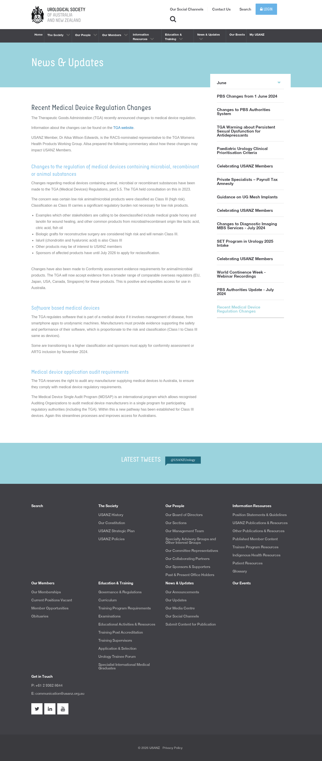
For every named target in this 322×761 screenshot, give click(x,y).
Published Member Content (255, 539)
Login (266, 9)
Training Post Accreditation (120, 632)
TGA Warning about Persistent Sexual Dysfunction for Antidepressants (246, 130)
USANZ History (110, 515)
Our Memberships (46, 592)
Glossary (240, 571)
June (249, 82)
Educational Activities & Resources (126, 624)
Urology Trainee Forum (117, 656)
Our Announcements (182, 592)
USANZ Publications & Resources (260, 523)
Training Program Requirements (124, 608)
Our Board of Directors (184, 515)
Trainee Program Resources (255, 547)
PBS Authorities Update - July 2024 (245, 291)
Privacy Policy (172, 748)
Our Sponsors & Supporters (187, 567)
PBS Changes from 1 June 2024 (247, 96)
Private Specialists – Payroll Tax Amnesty (247, 181)
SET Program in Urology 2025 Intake (245, 243)
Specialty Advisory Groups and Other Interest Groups (190, 541)
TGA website (123, 128)
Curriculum (107, 600)
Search (245, 9)
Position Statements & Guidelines (260, 515)
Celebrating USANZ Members (245, 165)
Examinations (109, 616)
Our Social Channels (186, 9)
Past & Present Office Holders (189, 575)
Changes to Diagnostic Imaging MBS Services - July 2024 (247, 225)
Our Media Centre (180, 608)
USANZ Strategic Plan (116, 531)
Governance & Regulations (120, 592)
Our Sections (175, 523)
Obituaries (39, 616)
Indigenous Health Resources (256, 555)
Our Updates (175, 600)
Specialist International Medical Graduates (124, 666)
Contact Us (221, 9)
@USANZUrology (183, 460)
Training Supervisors (115, 640)
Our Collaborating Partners (187, 559)
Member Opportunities (49, 608)
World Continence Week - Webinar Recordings (241, 274)
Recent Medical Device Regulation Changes (238, 308)
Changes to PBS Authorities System (243, 111)
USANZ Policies (111, 539)
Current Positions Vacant (51, 600)
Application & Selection (117, 648)
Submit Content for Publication (190, 624)
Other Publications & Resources (258, 531)
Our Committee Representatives (191, 551)
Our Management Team (184, 531)
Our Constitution (111, 523)
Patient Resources (248, 563)
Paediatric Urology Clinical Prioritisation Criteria (242, 150)
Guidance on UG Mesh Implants (247, 196)
